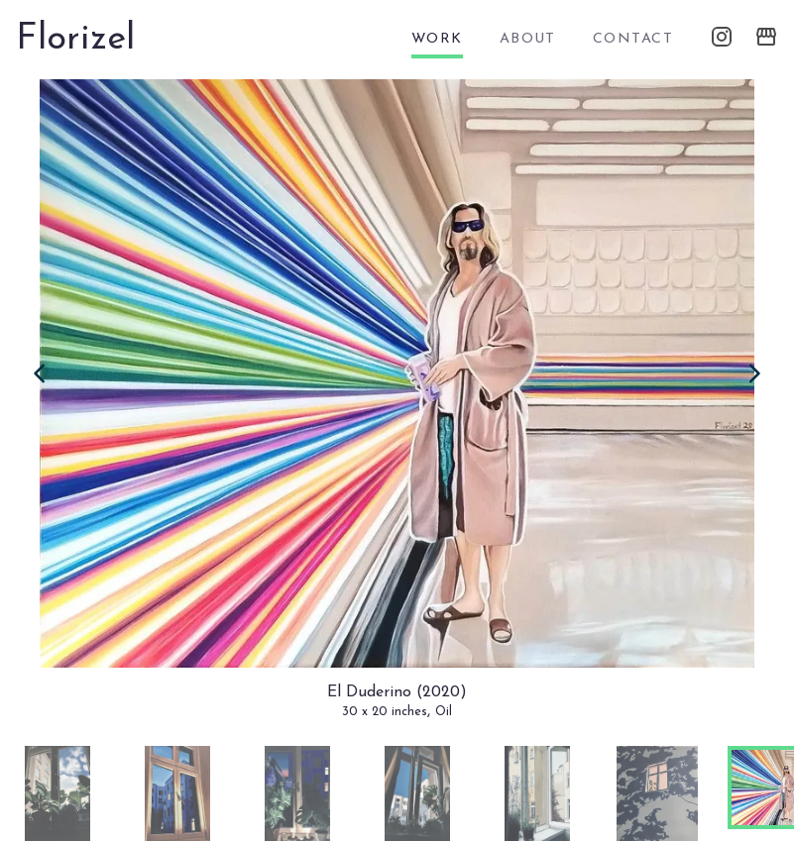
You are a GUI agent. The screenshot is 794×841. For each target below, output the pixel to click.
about (528, 39)
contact (633, 39)
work (437, 39)
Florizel (75, 39)
